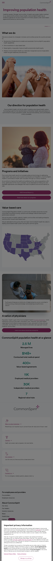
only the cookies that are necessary (22, 546)
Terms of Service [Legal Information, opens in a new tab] (21, 560)
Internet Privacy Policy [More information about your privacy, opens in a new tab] (10, 560)
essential (38, 536)
